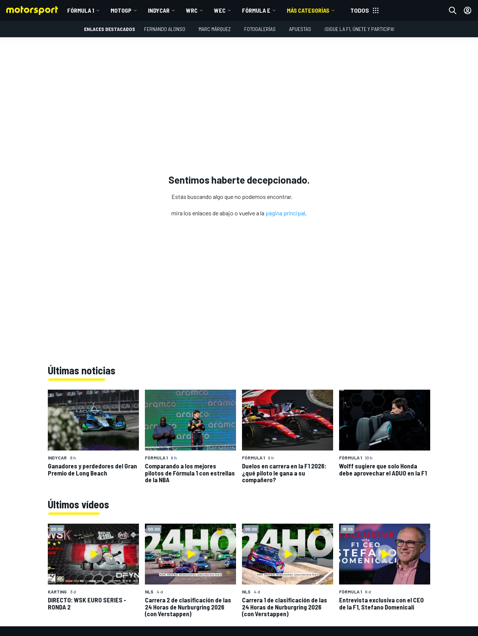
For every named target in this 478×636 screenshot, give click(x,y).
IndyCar (159, 10)
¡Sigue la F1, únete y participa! (359, 29)
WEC (220, 10)
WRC (192, 10)
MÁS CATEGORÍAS (308, 10)
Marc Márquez (215, 29)
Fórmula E (256, 10)
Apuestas (300, 29)
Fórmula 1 (80, 10)
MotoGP (121, 10)
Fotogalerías (260, 29)
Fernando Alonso (164, 29)
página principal (285, 212)
